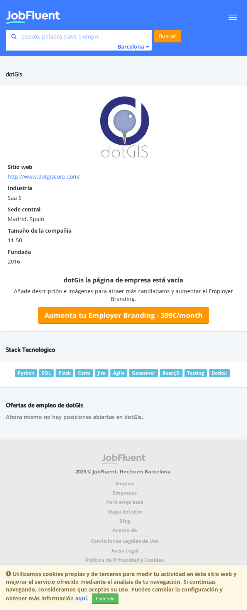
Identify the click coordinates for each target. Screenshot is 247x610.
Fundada (19, 251)
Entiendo (105, 598)
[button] (130, 47)
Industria (20, 188)
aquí (81, 598)
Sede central (24, 209)
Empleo (124, 483)
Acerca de (124, 530)
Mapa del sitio (124, 512)
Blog (124, 521)
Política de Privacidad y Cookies (125, 560)
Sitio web (20, 167)
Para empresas (124, 502)
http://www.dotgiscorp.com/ (44, 176)
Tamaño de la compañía (39, 230)
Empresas (125, 493)
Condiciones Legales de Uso (125, 541)
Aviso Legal (125, 550)
